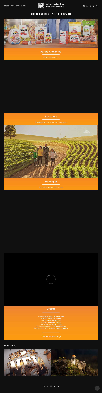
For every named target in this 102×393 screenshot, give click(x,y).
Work (12, 6)
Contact (23, 6)
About (17, 6)
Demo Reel (6, 6)
